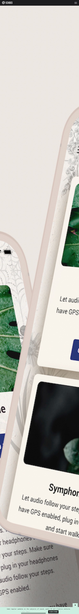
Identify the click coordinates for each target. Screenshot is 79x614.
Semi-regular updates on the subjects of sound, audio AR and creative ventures (38, 609)
